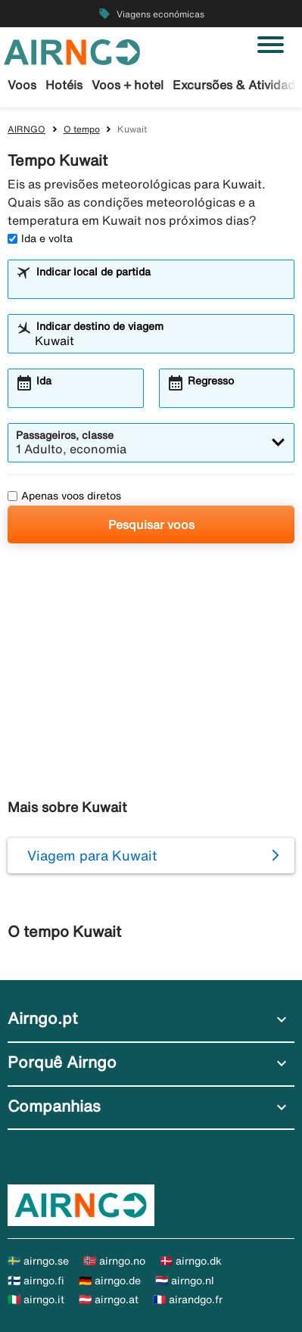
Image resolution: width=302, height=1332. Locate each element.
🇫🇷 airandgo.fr (188, 1299)
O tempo (82, 129)
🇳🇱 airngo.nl (184, 1280)
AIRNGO (26, 129)
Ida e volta (40, 238)
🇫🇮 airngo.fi (36, 1280)
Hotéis (64, 85)
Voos (22, 85)
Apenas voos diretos (64, 495)
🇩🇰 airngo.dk (191, 1261)
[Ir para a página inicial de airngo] (72, 51)
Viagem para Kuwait (92, 855)
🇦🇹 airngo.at (109, 1299)
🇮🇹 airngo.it (36, 1299)
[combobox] (160, 286)
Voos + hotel (127, 85)
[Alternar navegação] (270, 45)
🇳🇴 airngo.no (114, 1261)
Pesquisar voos (151, 524)
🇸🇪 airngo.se (38, 1261)
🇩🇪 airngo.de (110, 1280)
